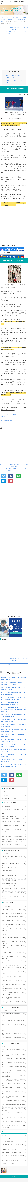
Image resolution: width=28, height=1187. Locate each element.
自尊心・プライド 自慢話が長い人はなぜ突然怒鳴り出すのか (13, 1156)
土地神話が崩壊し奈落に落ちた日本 (9, 878)
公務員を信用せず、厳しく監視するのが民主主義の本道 (13, 839)
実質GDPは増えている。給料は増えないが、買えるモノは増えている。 (13, 942)
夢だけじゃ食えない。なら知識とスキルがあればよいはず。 (13, 1025)
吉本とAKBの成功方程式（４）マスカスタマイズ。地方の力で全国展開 (13, 1002)
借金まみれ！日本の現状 (6, 806)
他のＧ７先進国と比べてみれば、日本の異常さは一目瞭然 (13, 861)
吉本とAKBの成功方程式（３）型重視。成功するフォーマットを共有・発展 (13, 998)
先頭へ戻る (15, 1176)
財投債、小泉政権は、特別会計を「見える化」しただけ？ (13, 818)
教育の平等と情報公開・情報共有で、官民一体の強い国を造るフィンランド (13, 730)
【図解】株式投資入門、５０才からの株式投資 (11, 1149)
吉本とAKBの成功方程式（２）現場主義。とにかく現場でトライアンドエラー (13, 993)
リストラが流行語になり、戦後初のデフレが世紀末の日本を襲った (13, 889)
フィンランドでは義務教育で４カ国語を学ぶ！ (14, 76)
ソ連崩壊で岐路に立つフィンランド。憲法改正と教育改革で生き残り (13, 720)
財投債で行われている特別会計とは (9, 816)
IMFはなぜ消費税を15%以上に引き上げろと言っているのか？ (13, 826)
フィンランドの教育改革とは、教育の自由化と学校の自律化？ (13, 735)
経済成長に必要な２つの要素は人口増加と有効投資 (12, 913)
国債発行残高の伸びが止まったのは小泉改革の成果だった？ (13, 822)
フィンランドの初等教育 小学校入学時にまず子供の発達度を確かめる (13, 693)
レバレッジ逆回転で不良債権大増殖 (9, 880)
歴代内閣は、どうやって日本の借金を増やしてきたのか (13, 809)
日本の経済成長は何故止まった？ (8, 853)
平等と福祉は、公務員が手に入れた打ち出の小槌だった (13, 841)
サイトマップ (4, 1179)
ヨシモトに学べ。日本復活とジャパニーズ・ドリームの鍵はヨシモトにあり (13, 957)
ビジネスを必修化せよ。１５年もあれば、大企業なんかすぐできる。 (13, 1029)
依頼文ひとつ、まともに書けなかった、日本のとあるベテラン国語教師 (13, 745)
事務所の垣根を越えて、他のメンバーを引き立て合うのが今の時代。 (13, 985)
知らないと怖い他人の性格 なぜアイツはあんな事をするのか (13, 1145)
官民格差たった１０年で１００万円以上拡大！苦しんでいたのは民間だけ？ (13, 845)
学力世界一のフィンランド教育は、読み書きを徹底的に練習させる (13, 678)
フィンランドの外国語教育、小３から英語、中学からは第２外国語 (11, 10)
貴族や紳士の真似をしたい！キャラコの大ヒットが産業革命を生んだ (13, 921)
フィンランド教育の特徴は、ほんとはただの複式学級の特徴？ (13, 755)
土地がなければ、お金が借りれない (9, 872)
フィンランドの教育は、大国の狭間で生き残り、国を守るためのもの (13, 715)
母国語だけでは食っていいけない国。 (14, 81)
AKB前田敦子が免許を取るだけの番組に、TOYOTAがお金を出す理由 (13, 938)
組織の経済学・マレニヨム (7, 1135)
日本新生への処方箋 (6, 906)
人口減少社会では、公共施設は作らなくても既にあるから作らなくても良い (13, 929)
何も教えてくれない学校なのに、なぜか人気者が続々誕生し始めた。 (13, 972)
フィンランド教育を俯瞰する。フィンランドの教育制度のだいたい (13, 688)
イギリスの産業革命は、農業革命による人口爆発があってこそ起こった (13, 917)
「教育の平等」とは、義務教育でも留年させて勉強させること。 (13, 760)
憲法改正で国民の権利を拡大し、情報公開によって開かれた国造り (13, 725)
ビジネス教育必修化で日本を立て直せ (9, 1010)
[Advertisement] (14, 53)
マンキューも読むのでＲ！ (7, 1138)
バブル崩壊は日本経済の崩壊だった (9, 875)
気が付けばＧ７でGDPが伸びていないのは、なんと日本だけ (13, 864)
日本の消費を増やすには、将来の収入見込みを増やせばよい (13, 1021)
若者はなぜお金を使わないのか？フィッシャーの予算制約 (13, 1017)
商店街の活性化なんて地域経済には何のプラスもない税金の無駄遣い (13, 1014)
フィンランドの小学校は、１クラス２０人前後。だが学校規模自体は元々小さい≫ (14, 32)
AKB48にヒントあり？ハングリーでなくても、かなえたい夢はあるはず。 (13, 946)
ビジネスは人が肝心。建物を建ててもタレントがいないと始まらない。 (13, 961)
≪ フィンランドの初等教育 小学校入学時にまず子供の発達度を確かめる (14, 28)
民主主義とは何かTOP (6, 791)
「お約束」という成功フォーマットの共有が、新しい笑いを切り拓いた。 (13, 981)
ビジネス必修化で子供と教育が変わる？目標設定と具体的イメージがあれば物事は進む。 (13, 1038)
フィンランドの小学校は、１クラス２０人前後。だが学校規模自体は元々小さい (13, 698)
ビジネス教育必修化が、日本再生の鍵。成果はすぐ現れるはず (13, 1034)
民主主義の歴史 (5, 795)
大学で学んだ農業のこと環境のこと (9, 1141)
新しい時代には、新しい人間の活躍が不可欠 (11, 965)
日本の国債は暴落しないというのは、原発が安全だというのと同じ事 (13, 830)
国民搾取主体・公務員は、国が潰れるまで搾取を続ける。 (13, 836)
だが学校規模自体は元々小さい (9, 420)
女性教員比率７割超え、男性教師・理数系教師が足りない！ (13, 750)
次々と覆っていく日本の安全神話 (8, 885)
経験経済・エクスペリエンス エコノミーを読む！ (12, 1152)
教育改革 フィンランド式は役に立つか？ (10, 1046)
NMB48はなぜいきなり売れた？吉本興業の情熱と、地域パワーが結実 (13, 953)
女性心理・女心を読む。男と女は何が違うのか (11, 1160)
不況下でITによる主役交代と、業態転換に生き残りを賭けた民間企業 (13, 897)
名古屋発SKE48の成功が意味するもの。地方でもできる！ (13, 949)
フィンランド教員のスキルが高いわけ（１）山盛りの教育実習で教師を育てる (13, 703)
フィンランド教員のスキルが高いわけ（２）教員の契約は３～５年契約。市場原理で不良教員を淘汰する (13, 709)
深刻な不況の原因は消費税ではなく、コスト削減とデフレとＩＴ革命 (13, 893)
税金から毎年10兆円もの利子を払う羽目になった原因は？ (13, 834)
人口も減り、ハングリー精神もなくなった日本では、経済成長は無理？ (13, 934)
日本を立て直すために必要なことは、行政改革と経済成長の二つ (13, 910)
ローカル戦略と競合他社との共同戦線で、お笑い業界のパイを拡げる (13, 977)
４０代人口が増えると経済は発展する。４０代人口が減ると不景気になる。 (13, 925)
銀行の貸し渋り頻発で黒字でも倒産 (9, 883)
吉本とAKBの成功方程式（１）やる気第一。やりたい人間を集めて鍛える (13, 989)
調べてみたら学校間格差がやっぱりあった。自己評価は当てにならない (13, 740)
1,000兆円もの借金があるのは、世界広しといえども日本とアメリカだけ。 (13, 857)
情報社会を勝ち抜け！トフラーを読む (9, 798)
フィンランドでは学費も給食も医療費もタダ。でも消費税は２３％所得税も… (13, 683)
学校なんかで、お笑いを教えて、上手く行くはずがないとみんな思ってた (13, 968)
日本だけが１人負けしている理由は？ (9, 867)
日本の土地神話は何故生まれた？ (8, 870)
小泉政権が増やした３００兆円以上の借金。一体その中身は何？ (13, 812)
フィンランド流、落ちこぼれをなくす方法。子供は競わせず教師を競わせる (13, 765)
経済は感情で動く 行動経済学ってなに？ (10, 1163)
